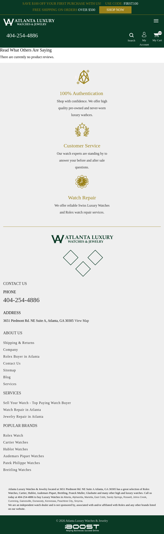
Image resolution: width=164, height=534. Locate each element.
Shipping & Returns (18, 343)
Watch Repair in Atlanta (22, 409)
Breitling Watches (17, 470)
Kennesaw (50, 501)
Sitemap (9, 370)
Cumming (13, 501)
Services (9, 384)
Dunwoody (38, 501)
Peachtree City (65, 501)
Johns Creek (139, 497)
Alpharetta (77, 497)
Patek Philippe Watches (21, 463)
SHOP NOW (115, 10)
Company (10, 349)
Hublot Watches (15, 449)
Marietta (88, 497)
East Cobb (99, 497)
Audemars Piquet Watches (23, 456)
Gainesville (25, 501)
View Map (82, 320)
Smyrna (78, 501)
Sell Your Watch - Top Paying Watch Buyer (37, 403)
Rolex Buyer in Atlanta (21, 356)
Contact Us (12, 363)
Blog (7, 377)
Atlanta (67, 497)
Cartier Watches (15, 442)
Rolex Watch (13, 435)
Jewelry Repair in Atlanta (23, 416)
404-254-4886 (22, 35)
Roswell (127, 497)
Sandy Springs (114, 497)
